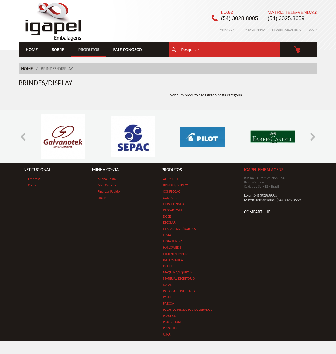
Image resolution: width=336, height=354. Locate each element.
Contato (33, 185)
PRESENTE (170, 328)
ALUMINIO (170, 179)
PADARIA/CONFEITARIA (179, 291)
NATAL (167, 285)
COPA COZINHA (173, 204)
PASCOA (168, 303)
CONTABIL (170, 198)
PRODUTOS (88, 49)
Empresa (34, 179)
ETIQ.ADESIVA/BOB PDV (180, 229)
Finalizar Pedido (109, 191)
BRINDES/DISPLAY (175, 185)
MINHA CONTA (228, 29)
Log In (102, 198)
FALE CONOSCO (127, 49)
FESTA (167, 235)
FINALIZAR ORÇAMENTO (286, 29)
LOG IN (313, 29)
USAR (167, 334)
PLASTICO (170, 316)
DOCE (167, 216)
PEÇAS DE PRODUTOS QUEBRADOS (187, 310)
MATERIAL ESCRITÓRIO (179, 278)
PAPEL (167, 297)
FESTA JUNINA (173, 241)
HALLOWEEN (172, 247)
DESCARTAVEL (173, 210)
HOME (32, 49)
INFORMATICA (173, 260)
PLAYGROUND (173, 322)
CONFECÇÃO (172, 191)
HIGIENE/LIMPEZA (176, 254)
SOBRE (58, 49)
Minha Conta (107, 179)
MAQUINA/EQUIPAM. (178, 272)
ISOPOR (168, 266)
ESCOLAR (169, 223)
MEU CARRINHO (255, 29)
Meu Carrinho (107, 185)
